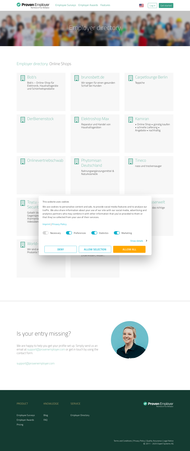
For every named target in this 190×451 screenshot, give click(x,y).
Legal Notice (168, 440)
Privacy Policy (61, 224)
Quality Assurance (154, 440)
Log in (152, 5)
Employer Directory (80, 415)
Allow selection (95, 249)
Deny (60, 249)
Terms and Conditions (123, 440)
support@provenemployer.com (46, 349)
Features (105, 5)
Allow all (129, 249)
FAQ (45, 419)
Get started (166, 5)
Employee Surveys (65, 5)
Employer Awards (88, 5)
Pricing (20, 424)
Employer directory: (33, 63)
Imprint (48, 224)
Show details (134, 240)
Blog (46, 415)
